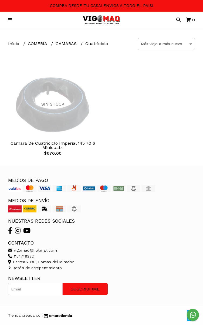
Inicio (14, 43)
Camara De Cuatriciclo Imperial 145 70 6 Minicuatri (53, 145)
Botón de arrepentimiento (35, 268)
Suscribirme (85, 289)
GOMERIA (38, 43)
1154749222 (21, 256)
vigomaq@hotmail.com (32, 250)
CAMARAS (67, 43)
